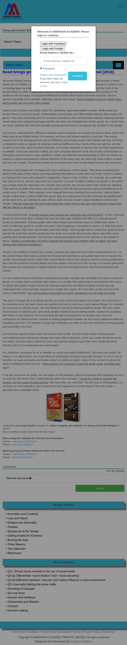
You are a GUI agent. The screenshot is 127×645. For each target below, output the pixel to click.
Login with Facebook (53, 43)
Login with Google (52, 48)
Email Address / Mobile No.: (57, 52)
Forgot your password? (53, 74)
